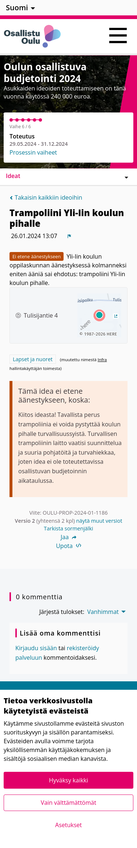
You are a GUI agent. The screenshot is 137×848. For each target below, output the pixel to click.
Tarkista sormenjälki (68, 528)
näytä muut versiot (99, 520)
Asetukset (68, 825)
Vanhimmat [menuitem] (103, 612)
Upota (68, 546)
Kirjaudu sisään (36, 648)
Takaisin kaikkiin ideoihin (45, 197)
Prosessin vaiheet (33, 152)
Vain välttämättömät (68, 803)
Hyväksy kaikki (68, 780)
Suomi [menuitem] (17, 7)
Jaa (68, 537)
